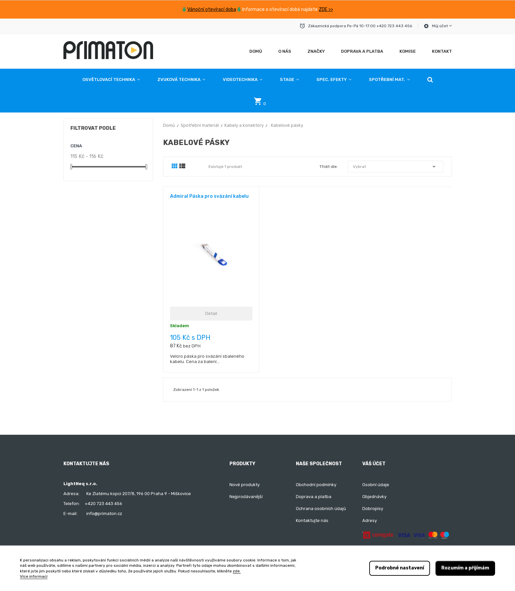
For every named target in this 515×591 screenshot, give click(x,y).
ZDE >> (326, 9)
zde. (237, 571)
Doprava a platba (313, 496)
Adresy (369, 520)
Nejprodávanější (246, 496)
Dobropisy (372, 508)
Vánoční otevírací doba (211, 9)
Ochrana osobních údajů (321, 508)
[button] (430, 79)
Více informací (33, 576)
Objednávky (374, 496)
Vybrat (395, 167)
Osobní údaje (375, 484)
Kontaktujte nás (312, 520)
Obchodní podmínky (316, 484)
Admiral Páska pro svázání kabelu (209, 196)
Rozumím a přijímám (465, 568)
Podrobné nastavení (399, 568)
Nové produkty (244, 484)
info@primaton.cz (104, 513)
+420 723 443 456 (103, 503)
